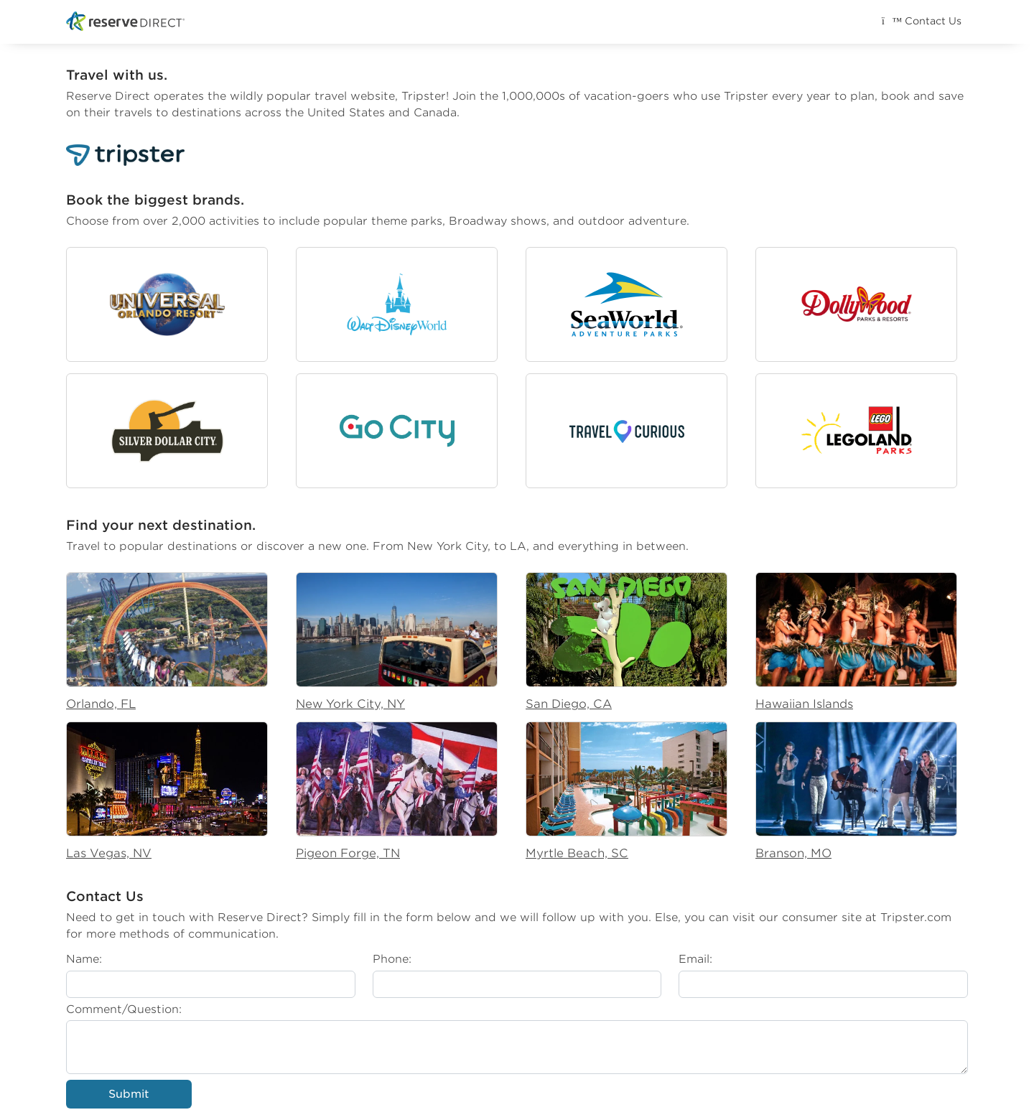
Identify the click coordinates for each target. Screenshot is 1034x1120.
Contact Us (921, 21)
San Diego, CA (569, 704)
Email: (695, 958)
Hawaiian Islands (804, 704)
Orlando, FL (101, 704)
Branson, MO (793, 853)
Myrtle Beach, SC (577, 853)
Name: (84, 958)
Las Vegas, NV (109, 853)
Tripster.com (915, 917)
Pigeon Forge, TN (348, 853)
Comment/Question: (124, 1009)
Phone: (392, 958)
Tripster (423, 96)
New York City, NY (350, 704)
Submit (128, 1094)
